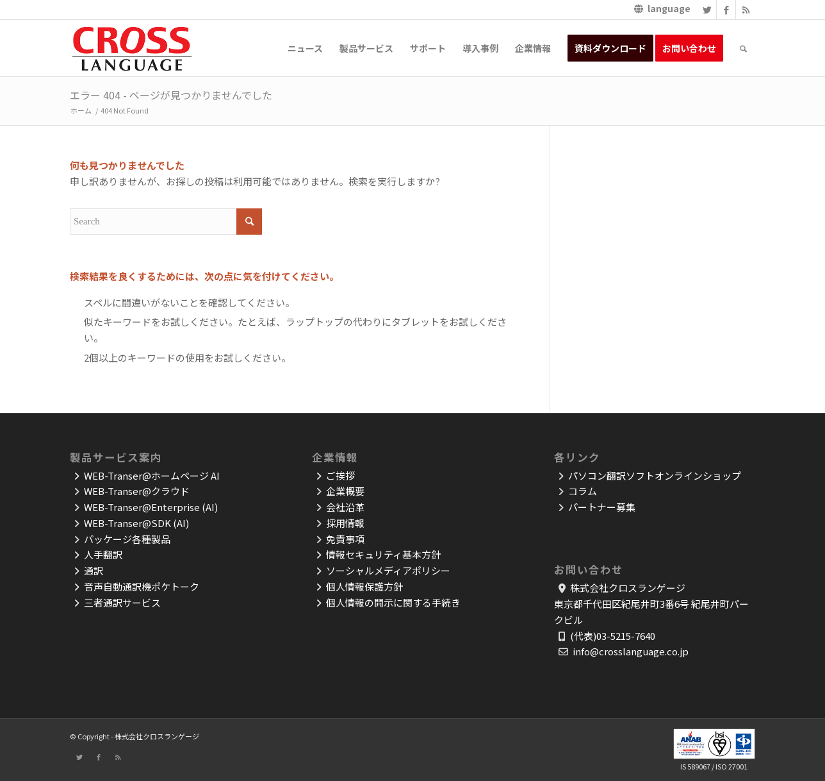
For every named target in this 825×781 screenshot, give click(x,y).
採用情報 (345, 523)
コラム (582, 491)
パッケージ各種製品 (127, 539)
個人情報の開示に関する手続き (393, 602)
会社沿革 (345, 507)
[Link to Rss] (745, 9)
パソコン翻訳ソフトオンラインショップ (654, 475)
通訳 (93, 570)
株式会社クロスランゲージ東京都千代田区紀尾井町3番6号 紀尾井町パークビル (651, 603)
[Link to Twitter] (707, 9)
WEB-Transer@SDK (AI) (136, 523)
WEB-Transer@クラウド (137, 491)
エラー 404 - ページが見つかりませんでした (171, 95)
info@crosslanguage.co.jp (631, 651)
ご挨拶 (340, 475)
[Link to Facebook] (726, 9)
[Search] (743, 48)
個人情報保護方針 (364, 586)
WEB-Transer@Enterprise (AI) (151, 507)
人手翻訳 (103, 554)
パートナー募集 (601, 507)
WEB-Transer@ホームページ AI (152, 475)
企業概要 (345, 491)
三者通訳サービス (122, 602)
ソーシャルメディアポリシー (388, 570)
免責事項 (345, 539)
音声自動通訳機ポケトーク (141, 586)
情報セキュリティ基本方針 (383, 554)
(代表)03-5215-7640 (612, 635)
